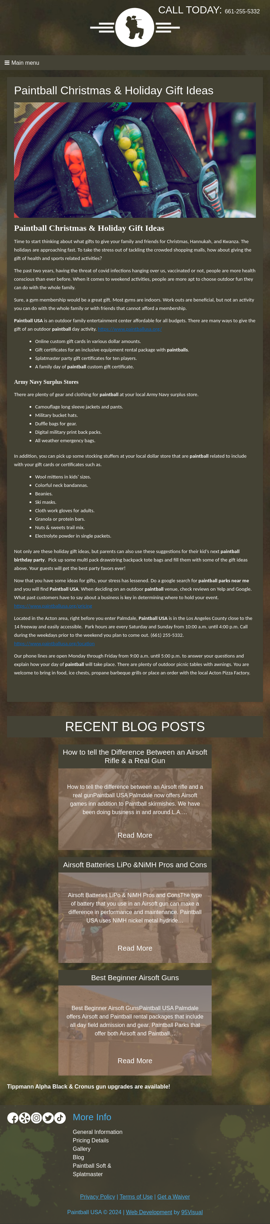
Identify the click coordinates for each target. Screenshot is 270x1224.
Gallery (82, 1149)
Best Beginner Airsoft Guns (135, 978)
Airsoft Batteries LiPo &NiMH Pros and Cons (135, 865)
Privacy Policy (97, 1197)
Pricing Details (91, 1140)
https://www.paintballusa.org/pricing (53, 606)
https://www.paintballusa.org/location (54, 643)
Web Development (149, 1212)
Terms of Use (136, 1197)
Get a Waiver (173, 1197)
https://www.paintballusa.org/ (130, 329)
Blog (78, 1157)
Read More (135, 835)
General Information (97, 1132)
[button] (135, 62)
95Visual (192, 1212)
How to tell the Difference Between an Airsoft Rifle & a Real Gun (135, 756)
